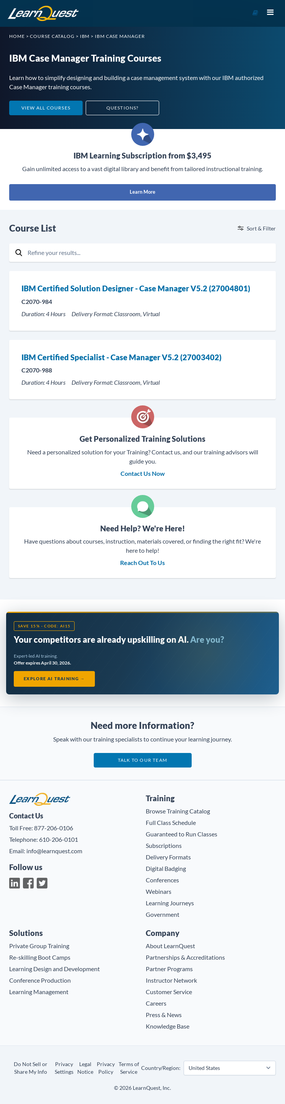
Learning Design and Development (54, 968)
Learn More (142, 192)
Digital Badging (166, 868)
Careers (156, 1003)
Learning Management (38, 991)
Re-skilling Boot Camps (39, 957)
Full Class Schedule (171, 822)
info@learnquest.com (54, 850)
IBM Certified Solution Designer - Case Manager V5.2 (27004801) (135, 288)
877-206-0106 (53, 827)
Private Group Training (39, 945)
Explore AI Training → (54, 678)
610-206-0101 (58, 839)
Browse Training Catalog (178, 811)
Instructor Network (171, 980)
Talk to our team (142, 760)
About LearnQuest (170, 945)
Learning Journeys (170, 902)
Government (162, 914)
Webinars (158, 891)
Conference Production (40, 980)
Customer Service (169, 991)
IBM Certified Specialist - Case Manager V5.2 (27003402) (121, 357)
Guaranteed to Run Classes (181, 834)
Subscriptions (164, 845)
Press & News (164, 1014)
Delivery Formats (168, 857)
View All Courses (45, 108)
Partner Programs (169, 968)
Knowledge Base (167, 1026)
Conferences (162, 880)
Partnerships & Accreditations (185, 957)
